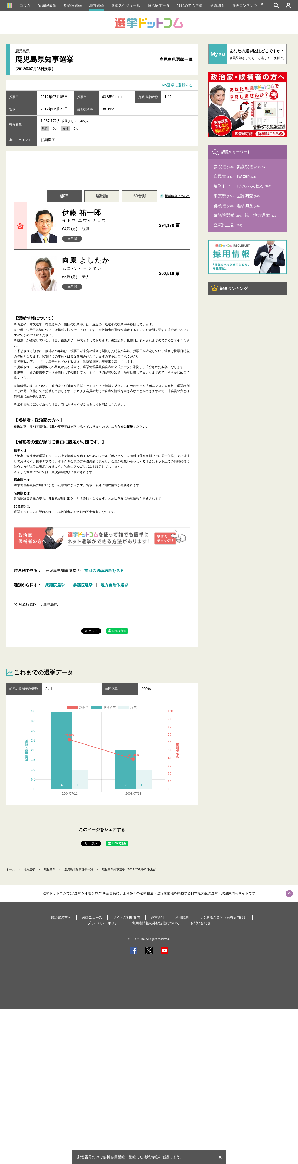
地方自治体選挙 (114, 585)
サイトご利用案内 (126, 917)
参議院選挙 (73, 5)
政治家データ (159, 5)
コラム (25, 5)
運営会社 (157, 917)
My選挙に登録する (177, 85)
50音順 (139, 196)
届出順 (102, 196)
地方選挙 (96, 5)
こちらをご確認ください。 (130, 426)
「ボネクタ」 (155, 386)
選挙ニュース (92, 917)
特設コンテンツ (247, 5)
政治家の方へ (61, 917)
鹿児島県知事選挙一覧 (78, 869)
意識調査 (217, 5)
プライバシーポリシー (104, 923)
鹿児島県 (50, 604)
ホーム (10, 869)
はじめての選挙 (190, 5)
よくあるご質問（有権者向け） (223, 917)
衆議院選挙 (47, 5)
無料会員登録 (114, 1157)
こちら (87, 404)
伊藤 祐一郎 (103, 216)
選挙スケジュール (125, 5)
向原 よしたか (103, 263)
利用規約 (182, 917)
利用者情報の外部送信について (156, 923)
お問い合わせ (200, 923)
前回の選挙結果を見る (104, 570)
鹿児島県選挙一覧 (176, 59)
